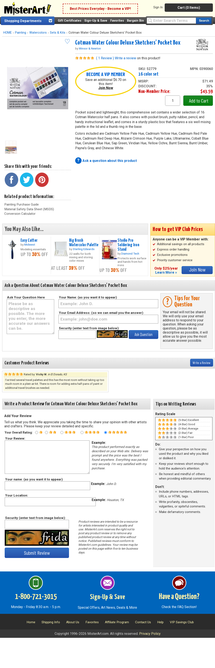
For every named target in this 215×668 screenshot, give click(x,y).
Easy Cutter (29, 240)
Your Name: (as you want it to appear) (88, 297)
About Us (72, 622)
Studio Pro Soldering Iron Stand (128, 245)
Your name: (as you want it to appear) (34, 479)
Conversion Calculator (20, 214)
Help (160, 622)
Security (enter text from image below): (89, 328)
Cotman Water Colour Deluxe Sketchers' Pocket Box (128, 43)
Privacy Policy (150, 634)
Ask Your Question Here (26, 297)
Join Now (105, 88)
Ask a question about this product (109, 161)
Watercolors (38, 32)
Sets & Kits (57, 32)
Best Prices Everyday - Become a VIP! (100, 9)
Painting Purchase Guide (21, 204)
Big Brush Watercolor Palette (84, 242)
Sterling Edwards (83, 249)
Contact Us (143, 622)
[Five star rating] (106, 432)
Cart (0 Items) (189, 8)
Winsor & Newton (90, 48)
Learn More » (166, 272)
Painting (20, 32)
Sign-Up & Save (95, 20)
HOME (7, 32)
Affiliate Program (117, 622)
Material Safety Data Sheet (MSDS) (29, 209)
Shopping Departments (23, 21)
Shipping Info (51, 622)
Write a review (125, 58)
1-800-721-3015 (36, 597)
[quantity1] (172, 100)
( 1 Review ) (105, 58)
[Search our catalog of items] (204, 20)
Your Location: (16, 495)
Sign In (158, 7)
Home (31, 622)
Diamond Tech (130, 253)
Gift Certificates (69, 20)
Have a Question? (179, 597)
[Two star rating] (46, 432)
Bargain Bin (135, 20)
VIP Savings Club (182, 622)
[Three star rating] (62, 432)
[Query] (171, 20)
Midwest (29, 244)
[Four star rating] (82, 432)
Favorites (117, 20)
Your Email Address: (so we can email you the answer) (101, 313)
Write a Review (202, 363)
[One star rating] (37, 432)
